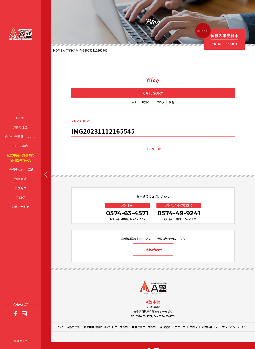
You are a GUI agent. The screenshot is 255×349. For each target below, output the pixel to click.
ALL (134, 102)
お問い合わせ (20, 206)
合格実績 (20, 179)
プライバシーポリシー (235, 327)
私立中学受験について (20, 136)
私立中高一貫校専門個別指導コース (20, 157)
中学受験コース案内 (20, 169)
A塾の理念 (20, 127)
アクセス (20, 188)
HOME (20, 118)
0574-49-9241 (178, 213)
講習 (171, 102)
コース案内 (20, 146)
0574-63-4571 (127, 213)
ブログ (20, 197)
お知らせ (147, 102)
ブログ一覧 (153, 149)
